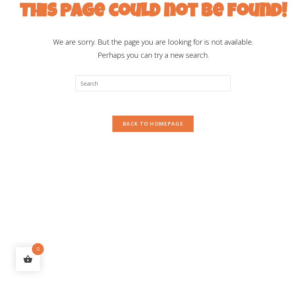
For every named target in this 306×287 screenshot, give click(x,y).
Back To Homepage (153, 123)
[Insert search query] (153, 83)
